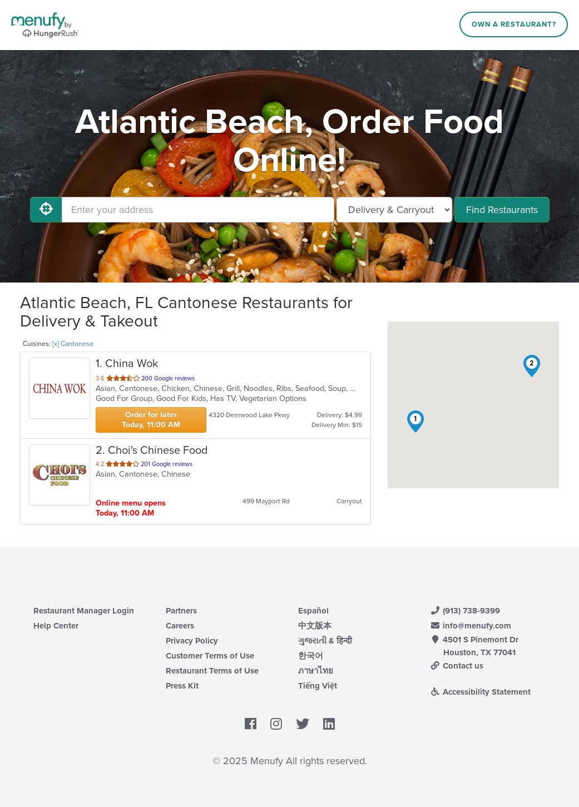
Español (313, 611)
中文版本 (314, 626)
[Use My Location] (46, 209)
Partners (181, 611)
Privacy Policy (192, 641)
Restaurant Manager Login (83, 611)
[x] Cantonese (72, 344)
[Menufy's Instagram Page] (276, 725)
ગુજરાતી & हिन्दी (325, 641)
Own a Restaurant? (514, 24)
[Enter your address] (198, 209)
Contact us (457, 666)
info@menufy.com (471, 626)
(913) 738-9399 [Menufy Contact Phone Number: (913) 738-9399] (465, 611)
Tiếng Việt (317, 686)
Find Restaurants (502, 210)
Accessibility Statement (480, 692)
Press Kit (182, 686)
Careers (180, 626)
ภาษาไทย (315, 671)
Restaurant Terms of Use (212, 671)
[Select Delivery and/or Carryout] (394, 209)
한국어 (310, 656)
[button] (415, 421)
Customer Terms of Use (210, 656)
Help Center (55, 626)
